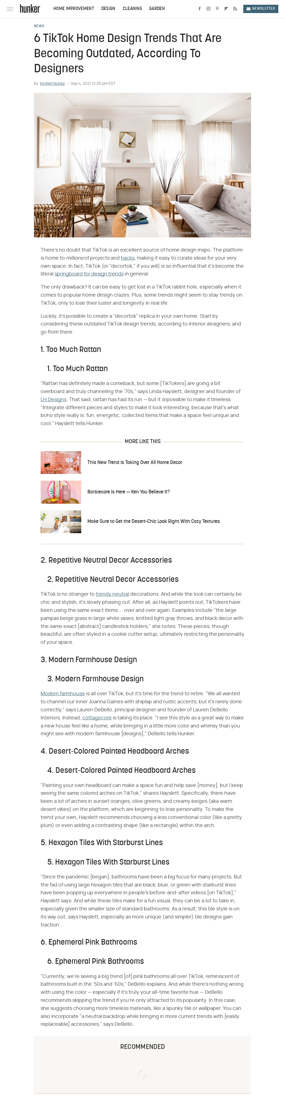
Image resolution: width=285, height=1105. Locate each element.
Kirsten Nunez (52, 84)
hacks (127, 258)
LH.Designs (54, 399)
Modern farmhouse (63, 693)
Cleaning (132, 9)
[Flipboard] (226, 9)
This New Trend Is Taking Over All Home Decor (134, 462)
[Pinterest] (217, 9)
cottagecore (97, 718)
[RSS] (235, 9)
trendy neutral (112, 594)
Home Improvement (73, 9)
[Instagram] (208, 9)
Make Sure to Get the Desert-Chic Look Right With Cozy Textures (153, 521)
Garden (157, 9)
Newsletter (261, 9)
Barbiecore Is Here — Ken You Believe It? (128, 492)
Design (108, 9)
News (39, 26)
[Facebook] (199, 9)
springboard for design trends (89, 274)
